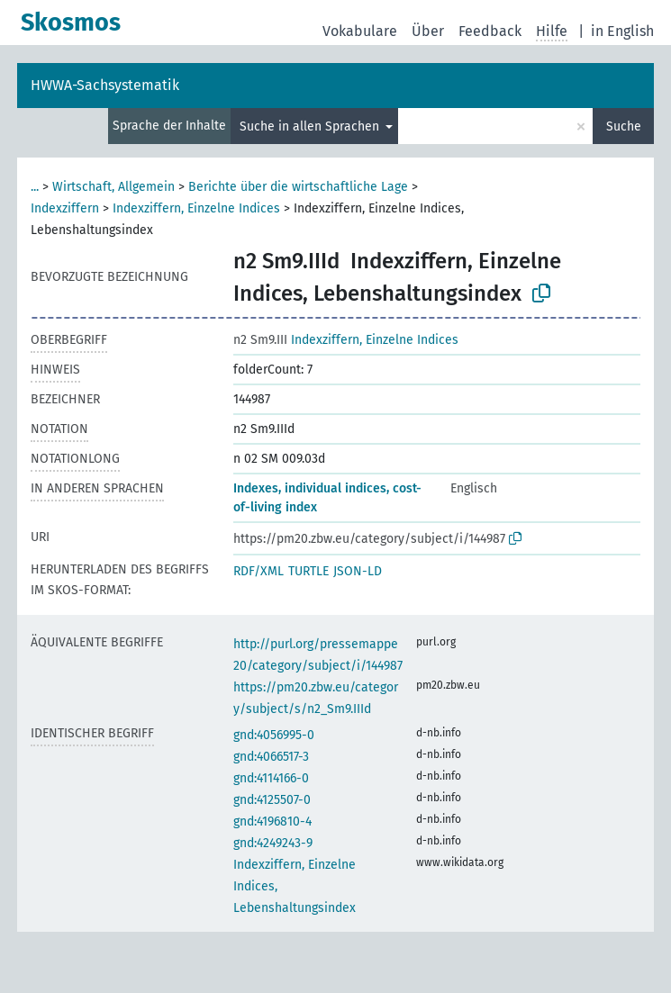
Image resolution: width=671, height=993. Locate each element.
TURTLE (308, 571)
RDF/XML (258, 571)
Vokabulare (359, 31)
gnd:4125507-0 (272, 800)
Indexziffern (65, 208)
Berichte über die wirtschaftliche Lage (298, 186)
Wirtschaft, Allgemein (113, 186)
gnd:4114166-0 (271, 778)
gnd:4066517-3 (271, 756)
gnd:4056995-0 (273, 735)
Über (428, 31)
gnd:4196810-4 (272, 821)
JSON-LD (357, 571)
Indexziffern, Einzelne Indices (196, 208)
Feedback (489, 31)
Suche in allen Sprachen (311, 126)
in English (622, 31)
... (35, 186)
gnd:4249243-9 (273, 843)
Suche (623, 126)
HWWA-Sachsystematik (105, 85)
